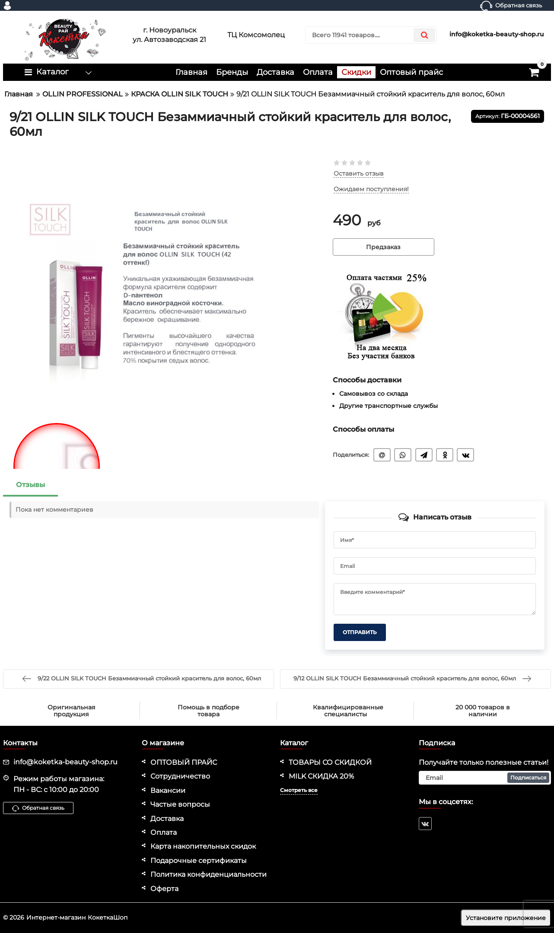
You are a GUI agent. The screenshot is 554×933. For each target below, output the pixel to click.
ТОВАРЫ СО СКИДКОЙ (330, 762)
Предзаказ (383, 247)
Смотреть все (299, 790)
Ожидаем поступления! (371, 189)
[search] (371, 35)
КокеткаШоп (107, 917)
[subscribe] (485, 778)
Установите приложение (506, 918)
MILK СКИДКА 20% (321, 776)
